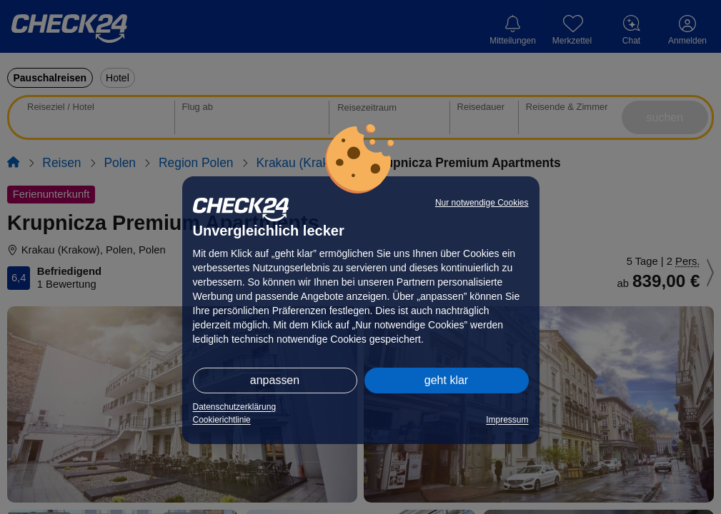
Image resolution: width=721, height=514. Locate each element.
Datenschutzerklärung (235, 407)
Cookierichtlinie (222, 420)
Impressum (507, 420)
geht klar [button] (446, 380)
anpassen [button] (274, 380)
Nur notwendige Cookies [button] (482, 203)
